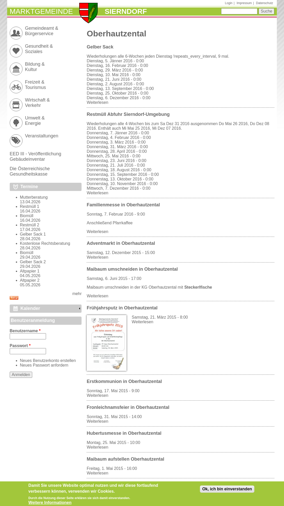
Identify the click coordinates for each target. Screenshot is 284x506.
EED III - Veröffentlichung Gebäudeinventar (35, 156)
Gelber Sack (100, 46)
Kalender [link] (30, 308)
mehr (77, 293)
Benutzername (25, 331)
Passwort (20, 345)
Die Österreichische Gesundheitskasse (30, 171)
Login (228, 3)
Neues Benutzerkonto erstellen (48, 360)
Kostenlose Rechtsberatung (45, 243)
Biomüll (26, 216)
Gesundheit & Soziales (39, 49)
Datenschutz (264, 3)
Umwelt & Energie (35, 120)
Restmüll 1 (29, 206)
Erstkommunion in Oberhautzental (124, 381)
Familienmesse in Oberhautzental (123, 204)
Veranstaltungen (41, 135)
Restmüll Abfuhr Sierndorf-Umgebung (128, 114)
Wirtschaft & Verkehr (37, 102)
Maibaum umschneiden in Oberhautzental (132, 269)
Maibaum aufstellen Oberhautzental (125, 459)
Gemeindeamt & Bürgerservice (41, 31)
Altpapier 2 (30, 280)
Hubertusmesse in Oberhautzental (124, 433)
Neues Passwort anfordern (44, 365)
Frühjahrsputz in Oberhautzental (122, 307)
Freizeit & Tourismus (35, 84)
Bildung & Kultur (35, 67)
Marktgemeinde (41, 11)
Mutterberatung (34, 197)
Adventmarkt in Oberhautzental (121, 243)
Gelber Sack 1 (33, 234)
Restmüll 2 (29, 225)
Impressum (244, 3)
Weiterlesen (97, 102)
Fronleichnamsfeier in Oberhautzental (128, 407)
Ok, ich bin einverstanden (227, 490)
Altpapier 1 (30, 271)
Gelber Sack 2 (33, 262)
